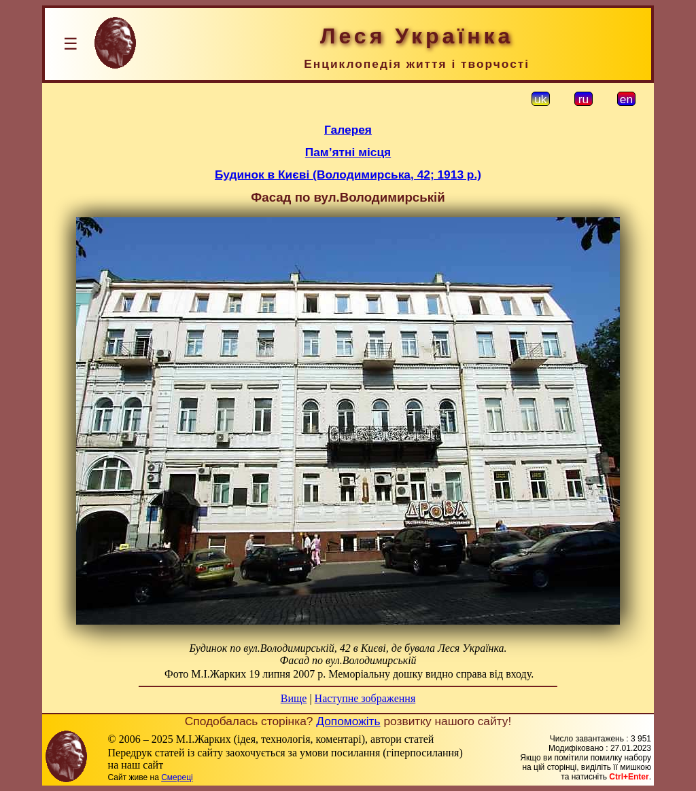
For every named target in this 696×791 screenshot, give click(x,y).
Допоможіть (348, 721)
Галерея (348, 129)
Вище (294, 698)
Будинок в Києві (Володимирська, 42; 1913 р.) (348, 174)
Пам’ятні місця (348, 152)
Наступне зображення (365, 698)
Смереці (176, 777)
